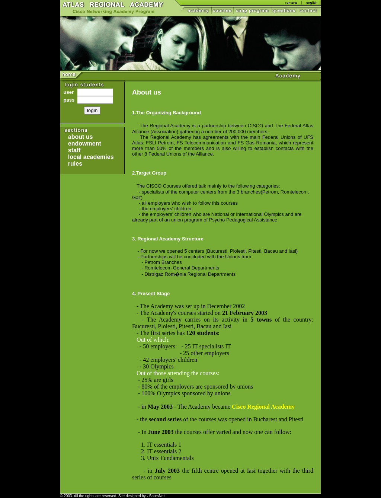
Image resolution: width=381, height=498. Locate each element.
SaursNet (157, 496)
